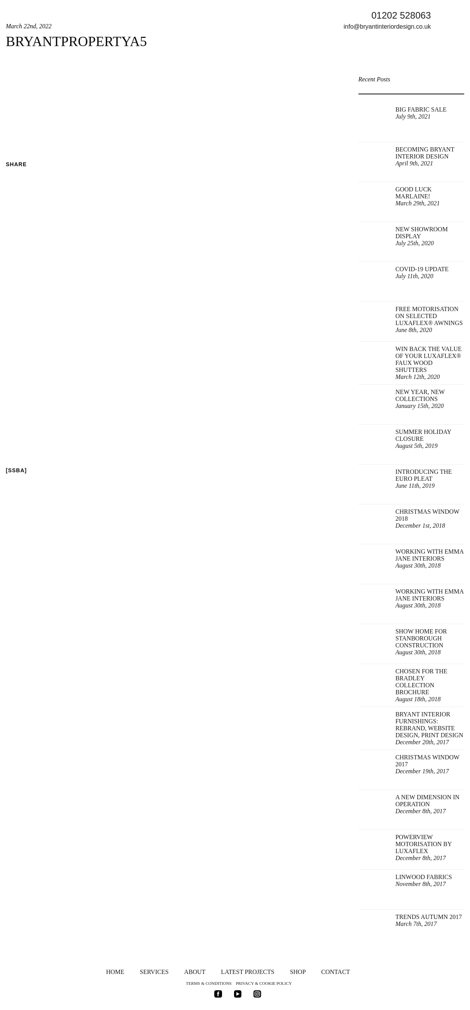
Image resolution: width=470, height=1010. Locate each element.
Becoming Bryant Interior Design (424, 156)
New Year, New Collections (419, 399)
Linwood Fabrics (423, 880)
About (194, 972)
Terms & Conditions (209, 983)
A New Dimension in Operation (427, 804)
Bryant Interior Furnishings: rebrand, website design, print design (429, 728)
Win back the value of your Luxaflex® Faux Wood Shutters (428, 363)
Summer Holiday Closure (423, 438)
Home (115, 972)
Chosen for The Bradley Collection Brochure (421, 685)
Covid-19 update (421, 272)
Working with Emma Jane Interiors (429, 558)
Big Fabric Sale (420, 113)
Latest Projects (247, 972)
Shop (298, 972)
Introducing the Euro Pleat (423, 478)
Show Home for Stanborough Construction (421, 642)
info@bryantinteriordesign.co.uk (387, 26)
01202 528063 (401, 15)
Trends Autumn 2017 (428, 920)
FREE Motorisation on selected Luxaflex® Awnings (429, 319)
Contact (335, 972)
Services (154, 972)
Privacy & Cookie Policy (264, 983)
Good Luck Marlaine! (417, 196)
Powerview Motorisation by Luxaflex (423, 847)
